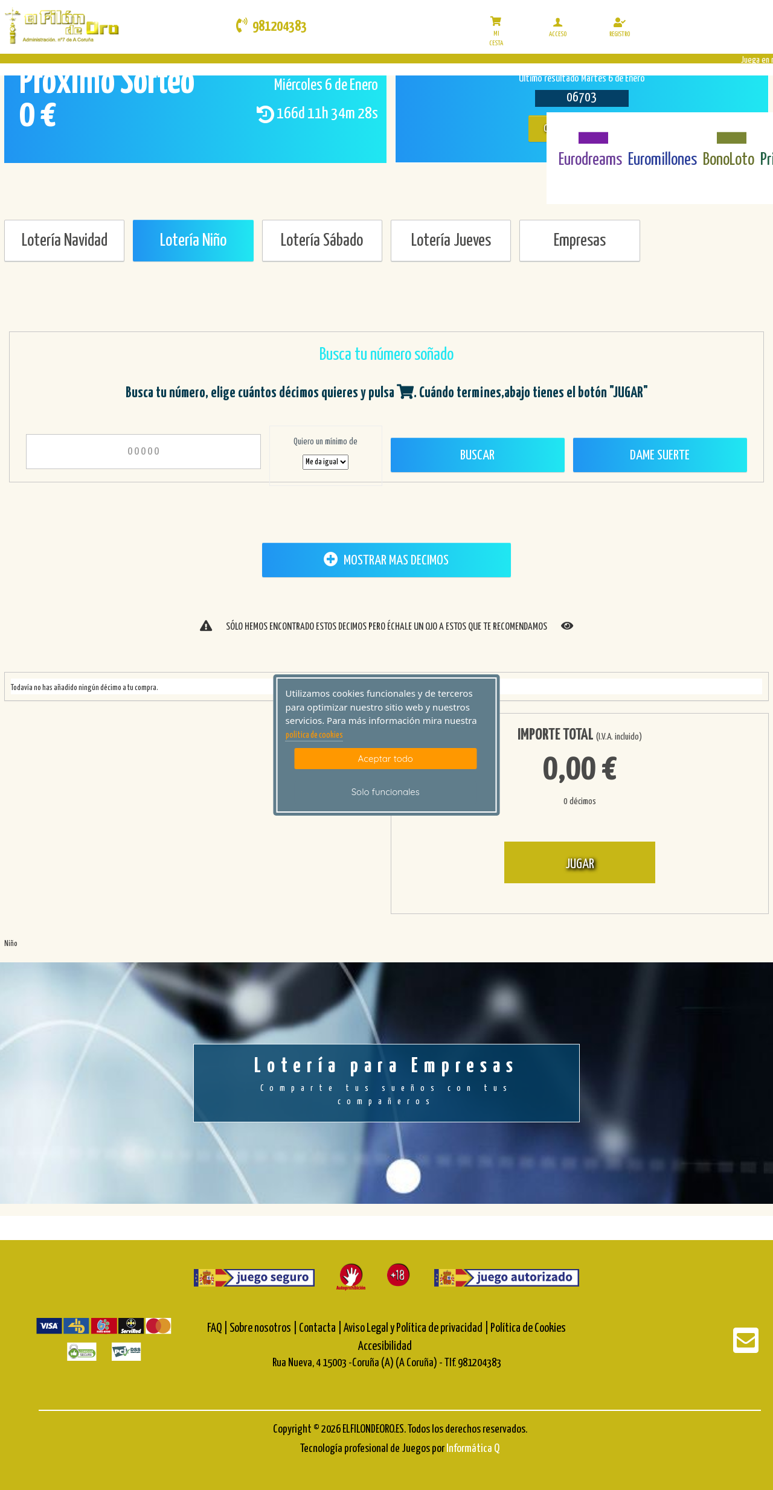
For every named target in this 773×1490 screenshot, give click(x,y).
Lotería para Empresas (386, 1082)
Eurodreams (590, 160)
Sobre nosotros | (263, 1328)
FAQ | (218, 1328)
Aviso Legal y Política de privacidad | (417, 1328)
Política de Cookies (528, 1328)
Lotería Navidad (64, 240)
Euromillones (662, 160)
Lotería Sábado (322, 240)
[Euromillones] (663, 131)
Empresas (580, 240)
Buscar (477, 455)
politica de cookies (314, 735)
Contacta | (320, 1328)
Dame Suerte (660, 455)
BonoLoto (728, 160)
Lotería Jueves (451, 240)
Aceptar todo (385, 758)
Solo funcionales (385, 792)
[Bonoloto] (728, 131)
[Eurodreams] (590, 131)
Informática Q (472, 1448)
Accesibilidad (385, 1346)
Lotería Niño (193, 240)
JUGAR (579, 864)
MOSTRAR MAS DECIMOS (386, 560)
